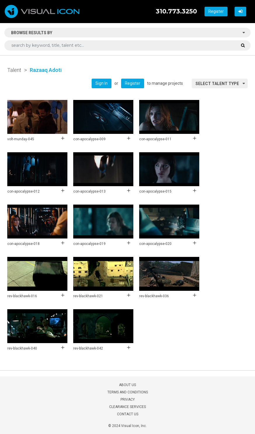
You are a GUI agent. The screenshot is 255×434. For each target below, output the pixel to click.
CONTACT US (127, 414)
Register (216, 11)
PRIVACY (127, 399)
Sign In (101, 83)
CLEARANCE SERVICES (127, 407)
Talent (14, 70)
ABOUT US (127, 385)
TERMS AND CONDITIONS (127, 392)
